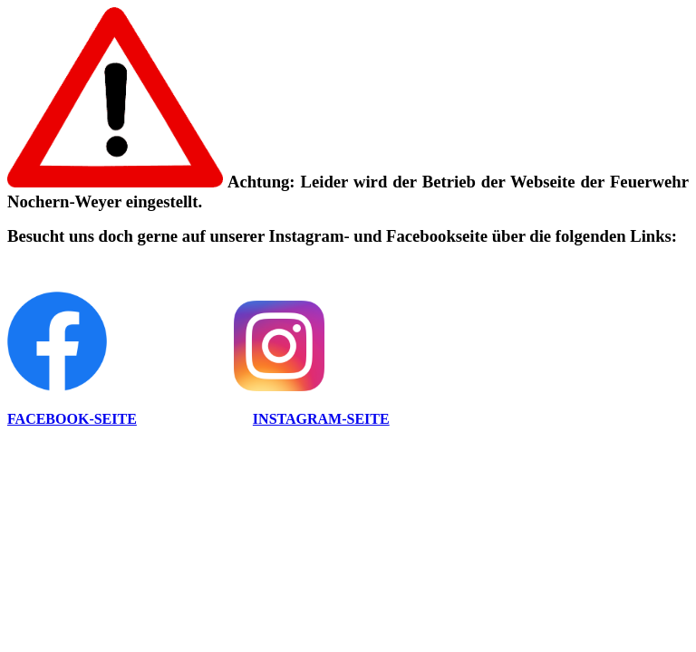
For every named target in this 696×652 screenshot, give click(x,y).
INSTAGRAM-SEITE (321, 419)
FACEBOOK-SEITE (72, 419)
